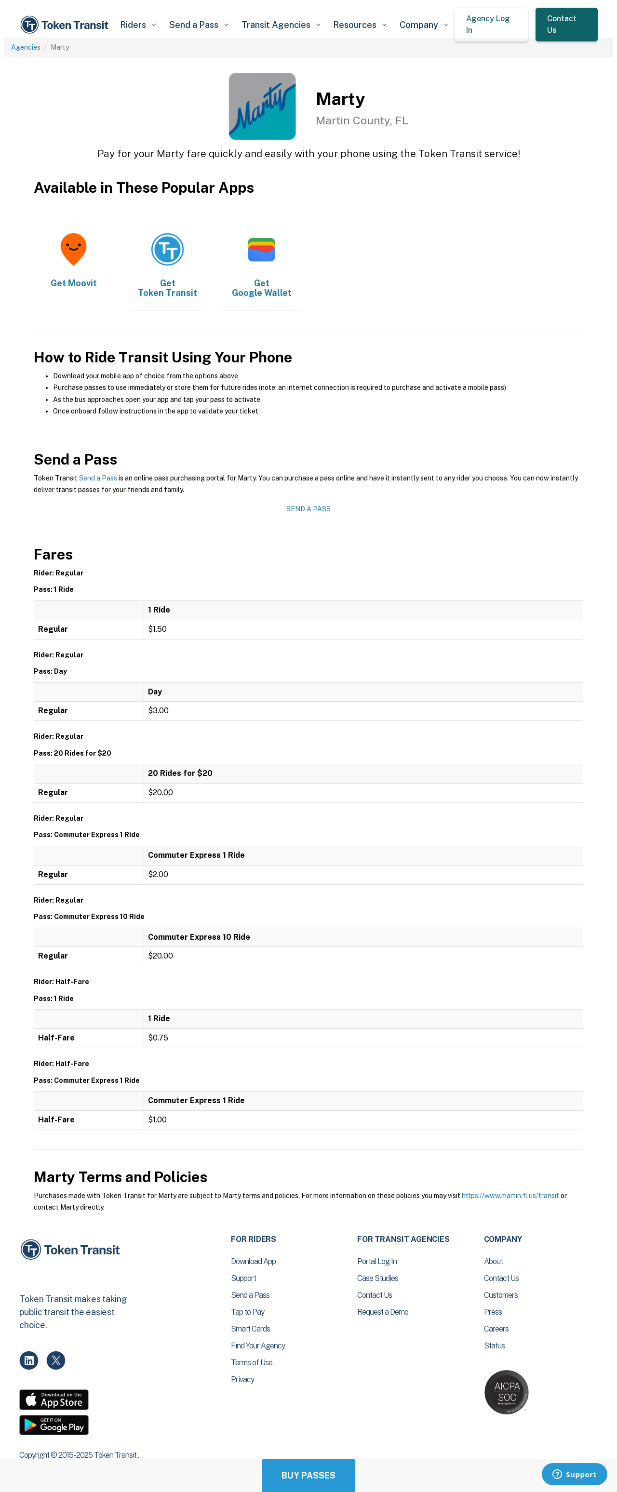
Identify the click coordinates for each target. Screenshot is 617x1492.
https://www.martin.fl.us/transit (510, 1195)
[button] (137, 24)
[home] (66, 25)
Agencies (25, 47)
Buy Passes (308, 1475)
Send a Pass (98, 478)
